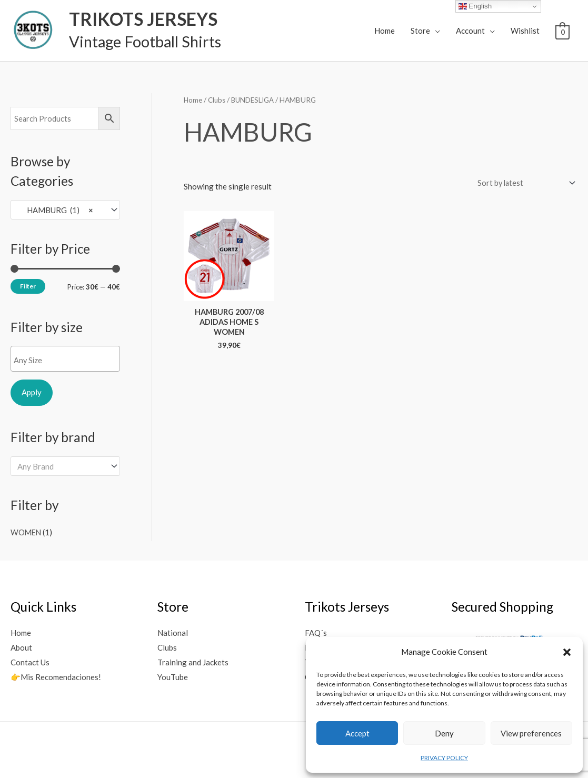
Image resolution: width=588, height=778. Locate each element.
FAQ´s (316, 632)
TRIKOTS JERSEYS (137, 19)
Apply (32, 392)
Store (420, 30)
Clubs (217, 99)
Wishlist (525, 30)
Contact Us (30, 661)
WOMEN (27, 531)
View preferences (531, 733)
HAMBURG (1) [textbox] (55, 209)
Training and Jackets (192, 661)
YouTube (172, 676)
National (172, 632)
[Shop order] (522, 183)
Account (470, 30)
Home (384, 30)
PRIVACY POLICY (444, 758)
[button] (567, 652)
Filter (28, 286)
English (475, 6)
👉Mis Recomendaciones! (56, 676)
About (21, 646)
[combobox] (65, 210)
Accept (357, 733)
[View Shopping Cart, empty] (562, 31)
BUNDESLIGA (255, 99)
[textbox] (68, 360)
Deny (444, 733)
